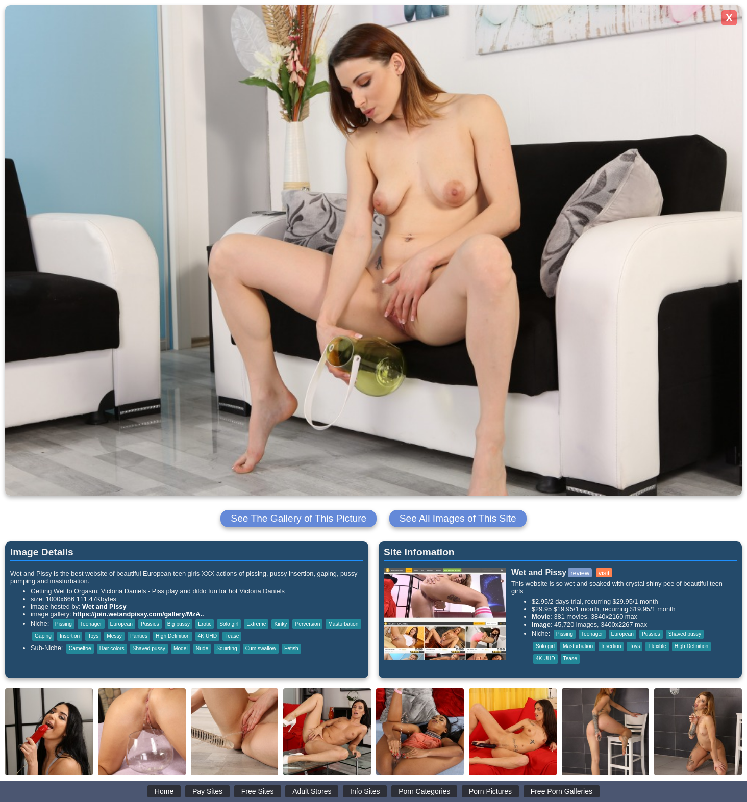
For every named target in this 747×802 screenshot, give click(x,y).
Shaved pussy (149, 648)
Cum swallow (260, 648)
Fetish (291, 648)
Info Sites (365, 791)
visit (604, 573)
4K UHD (207, 636)
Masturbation (343, 624)
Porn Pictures (490, 791)
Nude (202, 648)
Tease (232, 636)
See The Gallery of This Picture (298, 518)
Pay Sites (207, 791)
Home (164, 791)
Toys (93, 636)
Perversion (307, 624)
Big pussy (178, 624)
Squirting (226, 648)
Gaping (43, 636)
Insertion (70, 636)
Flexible (657, 646)
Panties (138, 636)
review (579, 573)
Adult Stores (311, 791)
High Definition (173, 636)
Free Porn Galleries (561, 791)
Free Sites (257, 791)
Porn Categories (424, 791)
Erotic (204, 624)
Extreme (256, 624)
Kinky (280, 624)
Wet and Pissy (104, 606)
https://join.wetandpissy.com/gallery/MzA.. (138, 614)
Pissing (63, 624)
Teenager (91, 624)
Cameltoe (80, 648)
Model (180, 648)
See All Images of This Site (458, 518)
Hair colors (111, 648)
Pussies (150, 624)
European (121, 624)
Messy (114, 636)
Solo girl (228, 624)
